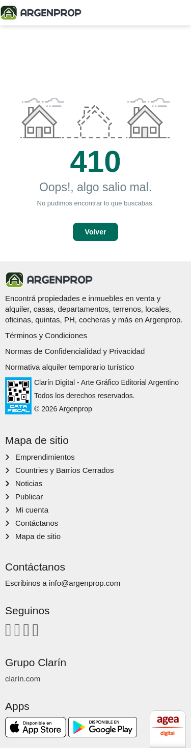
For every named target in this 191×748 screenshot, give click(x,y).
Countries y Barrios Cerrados (64, 470)
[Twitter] (35, 630)
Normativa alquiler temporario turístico (69, 367)
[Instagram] (17, 630)
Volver (95, 232)
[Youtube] (26, 630)
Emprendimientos (45, 457)
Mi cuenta (31, 509)
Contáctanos (36, 523)
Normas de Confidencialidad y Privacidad (75, 351)
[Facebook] (8, 630)
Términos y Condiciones (46, 335)
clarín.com (22, 678)
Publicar (29, 496)
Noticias (28, 483)
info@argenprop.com (84, 583)
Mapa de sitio (38, 536)
